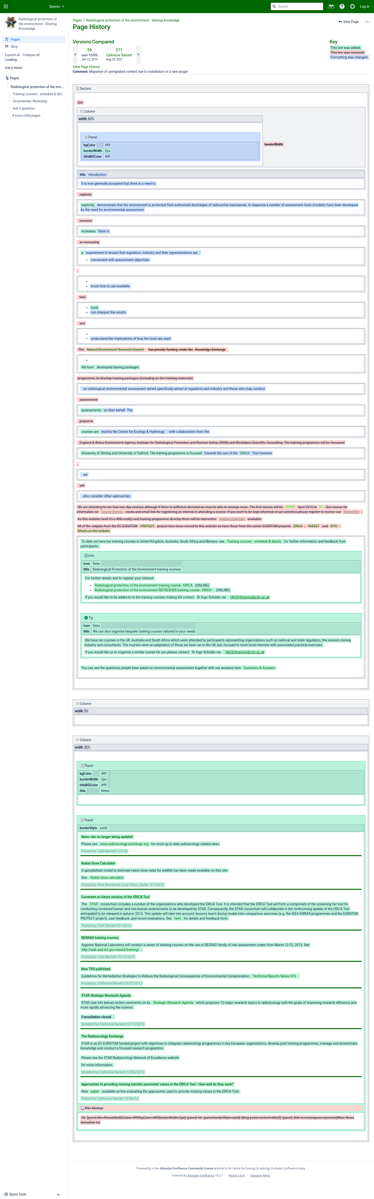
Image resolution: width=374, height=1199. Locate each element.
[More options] (367, 21)
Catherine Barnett (119, 55)
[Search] (274, 6)
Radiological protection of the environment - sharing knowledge (133, 20)
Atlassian (221, 1186)
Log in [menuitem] (364, 6)
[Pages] (34, 39)
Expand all (12, 55)
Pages (77, 20)
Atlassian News (260, 1175)
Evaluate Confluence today (288, 1168)
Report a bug (237, 1175)
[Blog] (34, 46)
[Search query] (297, 6)
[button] (5, 6)
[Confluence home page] (26, 6)
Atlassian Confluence (200, 1175)
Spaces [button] (54, 6)
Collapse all (31, 55)
